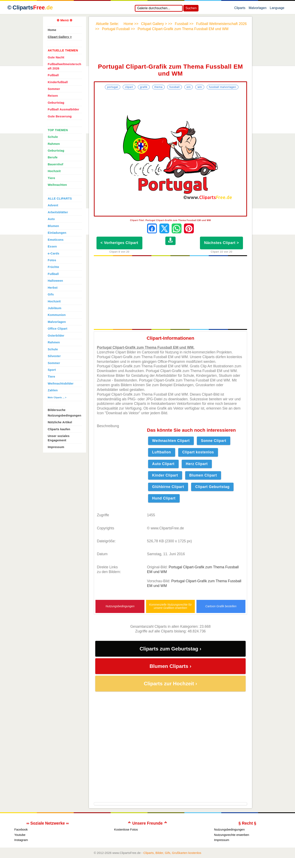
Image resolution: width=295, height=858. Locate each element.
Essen (52, 246)
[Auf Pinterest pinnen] (189, 228)
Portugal (112, 87)
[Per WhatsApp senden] (177, 228)
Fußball (53, 75)
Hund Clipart (164, 498)
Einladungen (57, 232)
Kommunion (57, 315)
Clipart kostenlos (198, 452)
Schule (53, 136)
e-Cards (53, 253)
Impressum (56, 447)
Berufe (53, 157)
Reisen (53, 95)
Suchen (190, 8)
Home (52, 30)
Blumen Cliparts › (170, 666)
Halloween (55, 280)
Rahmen (54, 143)
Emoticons (56, 239)
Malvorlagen (258, 9)
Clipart (129, 87)
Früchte (53, 267)
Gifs (51, 294)
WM (199, 87)
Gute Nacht (56, 57)
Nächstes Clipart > (221, 243)
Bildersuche (57, 410)
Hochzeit (54, 171)
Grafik (144, 87)
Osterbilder (56, 335)
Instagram (21, 840)
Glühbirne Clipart (168, 487)
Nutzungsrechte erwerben (231, 834)
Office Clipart (57, 328)
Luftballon (161, 452)
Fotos (52, 260)
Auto (51, 219)
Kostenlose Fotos (126, 829)
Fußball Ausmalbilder (63, 109)
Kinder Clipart (165, 475)
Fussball (174, 87)
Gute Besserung (60, 116)
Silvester (54, 356)
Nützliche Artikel (60, 422)
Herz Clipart (197, 464)
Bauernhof (55, 164)
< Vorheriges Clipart (119, 243)
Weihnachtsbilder (61, 383)
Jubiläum (54, 308)
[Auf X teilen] (164, 228)
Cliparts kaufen (59, 429)
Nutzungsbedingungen (120, 606)
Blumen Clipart (203, 475)
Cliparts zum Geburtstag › (170, 648)
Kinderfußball (58, 82)
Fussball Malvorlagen (222, 87)
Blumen (53, 226)
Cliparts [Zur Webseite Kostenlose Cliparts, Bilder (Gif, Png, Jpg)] (32, 8)
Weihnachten (57, 184)
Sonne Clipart (213, 441)
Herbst (53, 287)
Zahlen (53, 390)
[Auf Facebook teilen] (152, 228)
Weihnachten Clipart (171, 441)
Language (277, 9)
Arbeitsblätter (58, 212)
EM (189, 87)
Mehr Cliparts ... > (57, 397)
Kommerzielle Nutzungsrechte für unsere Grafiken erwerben (170, 606)
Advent (53, 205)
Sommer (54, 89)
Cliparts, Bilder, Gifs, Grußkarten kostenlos (172, 853)
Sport (52, 369)
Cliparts (239, 9)
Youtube (19, 834)
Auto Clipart (163, 464)
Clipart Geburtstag (212, 487)
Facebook (21, 829)
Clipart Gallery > (60, 37)
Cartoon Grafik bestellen (220, 606)
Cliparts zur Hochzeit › (170, 683)
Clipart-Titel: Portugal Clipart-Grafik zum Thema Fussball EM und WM (170, 220)
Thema (158, 87)
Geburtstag (56, 102)
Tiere (51, 178)
